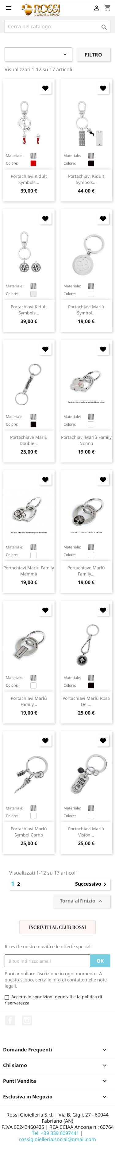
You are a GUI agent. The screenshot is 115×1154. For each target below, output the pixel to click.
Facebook (10, 1020)
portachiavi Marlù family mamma (28, 571)
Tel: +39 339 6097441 (55, 1133)
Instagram (27, 1020)
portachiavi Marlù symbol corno (29, 832)
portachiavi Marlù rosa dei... (86, 701)
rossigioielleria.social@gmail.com (57, 1139)
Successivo (92, 884)
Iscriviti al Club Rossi (57, 927)
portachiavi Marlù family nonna (86, 440)
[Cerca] (57, 26)
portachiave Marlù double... (29, 440)
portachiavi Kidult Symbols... (29, 179)
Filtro (93, 54)
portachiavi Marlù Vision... (86, 832)
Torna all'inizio (82, 901)
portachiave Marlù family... (86, 571)
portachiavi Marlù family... (29, 701)
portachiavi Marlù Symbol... (86, 310)
